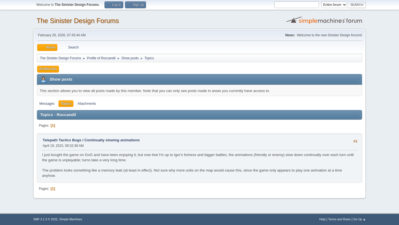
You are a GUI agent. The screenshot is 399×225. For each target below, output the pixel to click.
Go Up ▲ (359, 219)
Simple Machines (70, 219)
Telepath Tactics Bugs (62, 140)
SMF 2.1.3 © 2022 (45, 219)
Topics (66, 104)
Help (322, 219)
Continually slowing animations (112, 140)
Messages (47, 104)
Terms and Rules (339, 219)
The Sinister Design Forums (78, 20)
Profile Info (48, 69)
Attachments (87, 104)
